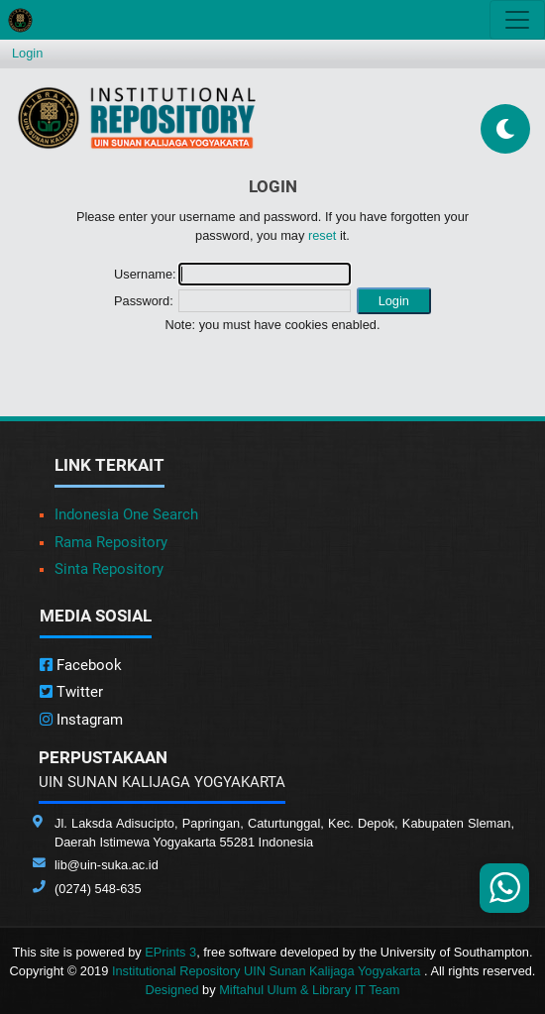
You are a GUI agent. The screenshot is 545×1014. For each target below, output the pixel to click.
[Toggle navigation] (517, 20)
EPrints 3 (170, 952)
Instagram (81, 720)
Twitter (71, 692)
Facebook (81, 665)
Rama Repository (110, 542)
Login (27, 53)
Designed (171, 989)
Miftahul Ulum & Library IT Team (309, 989)
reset (322, 235)
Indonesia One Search (126, 514)
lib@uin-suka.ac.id (106, 864)
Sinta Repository (109, 569)
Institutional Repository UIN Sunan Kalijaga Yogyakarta (268, 970)
